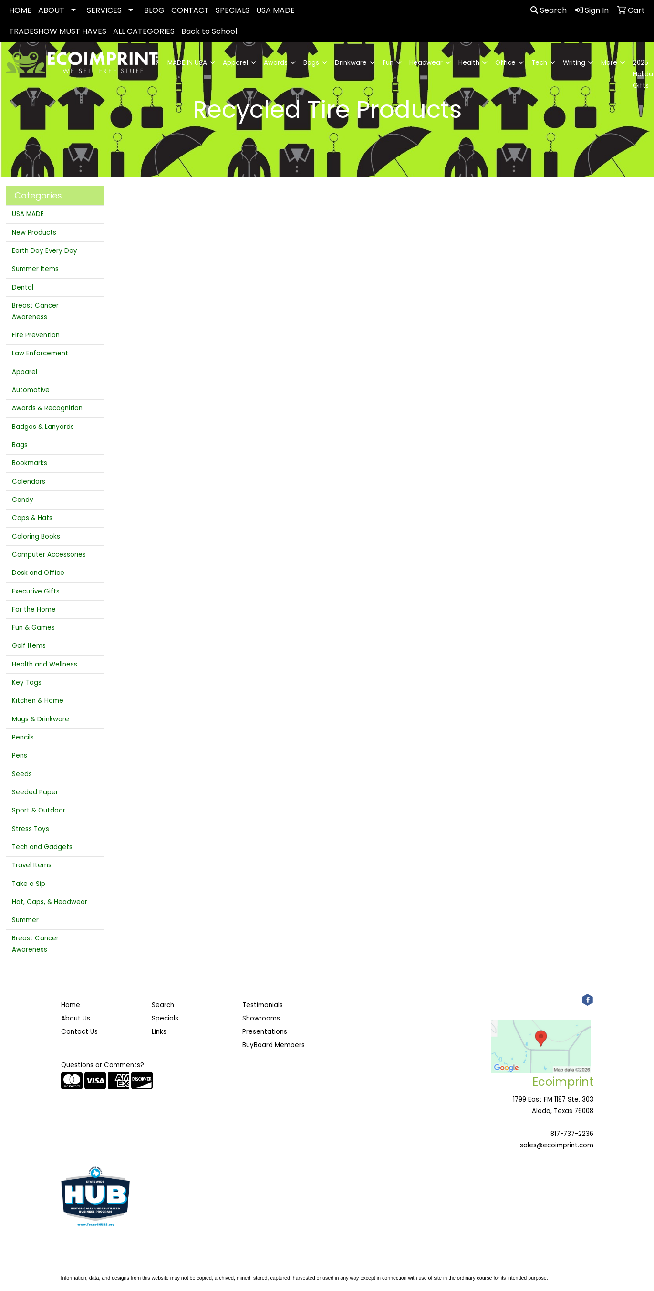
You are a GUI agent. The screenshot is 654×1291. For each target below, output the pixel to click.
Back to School (209, 31)
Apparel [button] (235, 62)
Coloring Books (36, 536)
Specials (165, 1018)
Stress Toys (30, 828)
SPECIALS (232, 10)
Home (70, 1005)
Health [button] (468, 62)
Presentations (264, 1031)
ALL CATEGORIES (144, 31)
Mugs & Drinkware (40, 719)
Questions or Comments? (102, 1065)
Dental (22, 287)
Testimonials (262, 1005)
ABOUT (51, 10)
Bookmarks (29, 463)
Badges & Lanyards (43, 426)
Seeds (22, 774)
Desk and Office (38, 572)
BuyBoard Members (273, 1045)
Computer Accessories (49, 554)
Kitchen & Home (37, 700)
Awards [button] (276, 62)
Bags (20, 444)
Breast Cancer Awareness (35, 311)
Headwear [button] (426, 62)
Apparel (24, 371)
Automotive (31, 390)
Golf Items (29, 645)
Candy (22, 499)
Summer (25, 920)
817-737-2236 (571, 1133)
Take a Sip (28, 883)
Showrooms (261, 1018)
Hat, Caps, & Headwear (49, 901)
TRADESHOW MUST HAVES (57, 31)
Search (548, 10)
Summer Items (35, 268)
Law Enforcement (40, 353)
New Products (34, 232)
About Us (75, 1018)
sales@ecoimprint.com (556, 1145)
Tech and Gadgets (42, 847)
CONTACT (190, 10)
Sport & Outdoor (38, 810)
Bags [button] (311, 62)
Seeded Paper (35, 792)
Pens (19, 755)
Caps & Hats (32, 517)
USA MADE (275, 10)
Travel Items (32, 865)
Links (159, 1031)
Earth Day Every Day (44, 250)
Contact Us (79, 1031)
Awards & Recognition (47, 408)
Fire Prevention (36, 335)
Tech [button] (539, 62)
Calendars (28, 481)
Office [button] (505, 62)
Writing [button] (574, 62)
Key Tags (27, 682)
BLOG (154, 10)
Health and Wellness (44, 664)
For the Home (34, 609)
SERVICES (104, 10)
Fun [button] (388, 62)
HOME (20, 10)
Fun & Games (33, 627)
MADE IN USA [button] (187, 62)
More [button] (609, 62)
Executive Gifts (36, 591)
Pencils (23, 737)
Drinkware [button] (351, 62)
